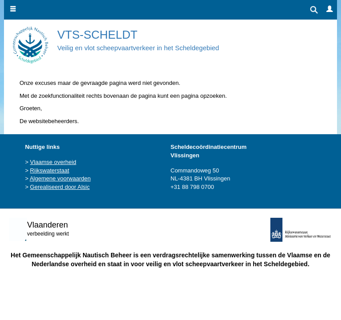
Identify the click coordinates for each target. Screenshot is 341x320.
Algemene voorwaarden (60, 178)
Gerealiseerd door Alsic (60, 187)
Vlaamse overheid (53, 162)
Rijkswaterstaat (49, 170)
